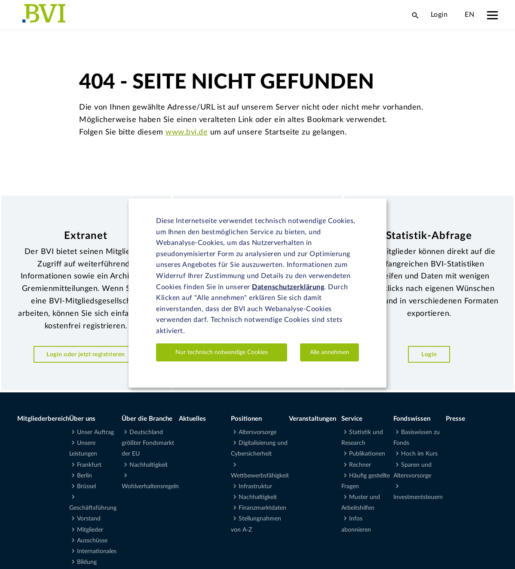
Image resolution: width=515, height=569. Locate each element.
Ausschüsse (92, 541)
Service (351, 419)
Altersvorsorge (257, 432)
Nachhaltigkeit (148, 465)
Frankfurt (89, 465)
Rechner (360, 465)
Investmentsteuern (418, 497)
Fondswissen (411, 419)
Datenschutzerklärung (288, 287)
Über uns (82, 419)
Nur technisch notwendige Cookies (221, 352)
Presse (455, 419)
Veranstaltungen (312, 419)
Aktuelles (192, 419)
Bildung (87, 562)
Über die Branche (147, 419)
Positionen (246, 419)
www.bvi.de (187, 132)
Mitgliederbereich (43, 419)
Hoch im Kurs (419, 454)
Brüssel (86, 486)
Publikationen (367, 454)
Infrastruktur (255, 486)
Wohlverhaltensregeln (150, 486)
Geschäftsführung (92, 508)
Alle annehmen (329, 352)
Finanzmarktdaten (262, 508)
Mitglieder (90, 530)
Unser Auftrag (95, 432)
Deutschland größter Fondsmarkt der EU (148, 443)
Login (439, 14)
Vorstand (89, 519)
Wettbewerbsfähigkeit (260, 476)
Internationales (96, 551)
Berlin (84, 476)
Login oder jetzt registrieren (85, 354)
